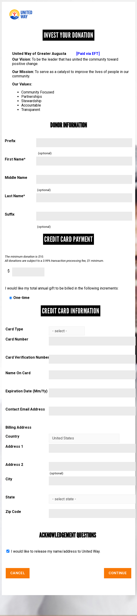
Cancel (17, 573)
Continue (118, 573)
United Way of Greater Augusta (56, 53)
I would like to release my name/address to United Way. (55, 551)
